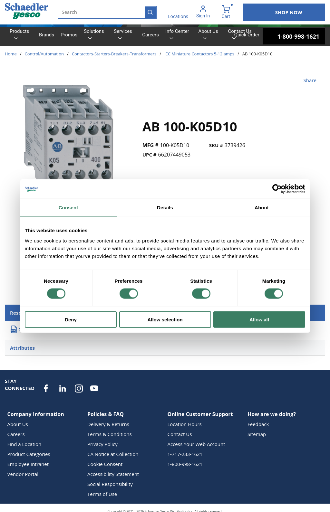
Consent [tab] (68, 207)
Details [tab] (165, 207)
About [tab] (262, 207)
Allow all (259, 319)
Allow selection (164, 319)
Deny (71, 319)
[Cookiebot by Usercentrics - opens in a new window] (277, 189)
